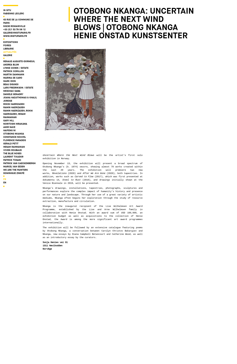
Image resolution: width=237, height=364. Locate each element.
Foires (7, 45)
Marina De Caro (12, 77)
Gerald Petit (10, 143)
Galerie (7, 55)
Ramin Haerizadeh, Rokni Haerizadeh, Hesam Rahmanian (18, 114)
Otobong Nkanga (13, 133)
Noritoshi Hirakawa (15, 123)
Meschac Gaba (11, 90)
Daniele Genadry (13, 94)
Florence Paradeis (14, 140)
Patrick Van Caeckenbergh (19, 163)
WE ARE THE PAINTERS (15, 169)
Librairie (8, 48)
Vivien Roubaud (12, 150)
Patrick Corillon (13, 71)
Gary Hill (8, 120)
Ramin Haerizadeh (14, 107)
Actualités (9, 51)
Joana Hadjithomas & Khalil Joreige (20, 99)
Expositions (10, 42)
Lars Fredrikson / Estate (18, 87)
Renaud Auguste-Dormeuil (19, 61)
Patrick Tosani (12, 159)
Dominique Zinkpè (13, 173)
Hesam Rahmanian (14, 146)
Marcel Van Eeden (14, 166)
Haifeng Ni (9, 130)
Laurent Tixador (13, 156)
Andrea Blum (11, 64)
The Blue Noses (12, 153)
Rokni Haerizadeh (13, 104)
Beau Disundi (10, 84)
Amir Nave (9, 127)
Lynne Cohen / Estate (15, 67)
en (4, 182)
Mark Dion (9, 81)
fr (4, 179)
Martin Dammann (13, 74)
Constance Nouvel (14, 136)
